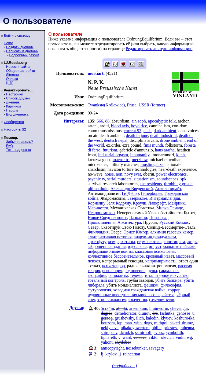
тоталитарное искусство (167, 275)
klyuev (166, 318)
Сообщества (14, 122)
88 (107, 121)
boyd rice (139, 126)
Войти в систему (17, 36)
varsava (139, 337)
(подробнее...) (124, 365)
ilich (140, 318)
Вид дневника (17, 114)
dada (148, 130)
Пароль (12, 110)
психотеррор (113, 265)
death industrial (163, 135)
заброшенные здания (107, 246)
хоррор (174, 290)
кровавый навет (160, 256)
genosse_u (185, 313)
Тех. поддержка (18, 150)
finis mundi (153, 145)
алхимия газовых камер (171, 232)
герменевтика (149, 241)
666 (100, 121)
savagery (156, 348)
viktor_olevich (161, 337)
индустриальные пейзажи (172, 246)
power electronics (171, 174)
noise (109, 174)
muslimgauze (152, 164)
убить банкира (168, 280)
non (119, 174)
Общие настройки (20, 71)
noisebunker (136, 348)
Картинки (13, 106)
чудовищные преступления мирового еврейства (131, 294)
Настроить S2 (15, 129)
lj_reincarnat (129, 354)
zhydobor (123, 342)
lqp (119, 323)
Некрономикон (101, 212)
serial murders (119, 179)
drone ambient (172, 140)
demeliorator (125, 313)
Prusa (132, 105)
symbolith (174, 332)
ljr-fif (9, 83)
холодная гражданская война (139, 290)
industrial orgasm (113, 155)
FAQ (9, 146)
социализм (118, 275)
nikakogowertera (135, 327)
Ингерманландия (164, 198)
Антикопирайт (168, 188)
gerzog (107, 318)
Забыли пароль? (19, 142)
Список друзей (18, 98)
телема (136, 275)
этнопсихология (111, 299)
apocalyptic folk (162, 121)
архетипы (126, 241)
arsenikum (138, 308)
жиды (192, 241)
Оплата (12, 79)
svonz (159, 332)
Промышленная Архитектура (114, 222)
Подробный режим (24, 55)
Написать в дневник (22, 51)
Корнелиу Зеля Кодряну (109, 203)
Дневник (12, 102)
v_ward (124, 337)
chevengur (179, 308)
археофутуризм (101, 241)
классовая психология (155, 251)
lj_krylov (108, 354)
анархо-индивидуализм (155, 237)
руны (152, 270)
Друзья (76, 307)
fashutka (167, 313)
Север (93, 227)
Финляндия (98, 232)
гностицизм (174, 241)
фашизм (151, 285)
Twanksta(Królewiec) (106, 105)
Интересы (73, 121)
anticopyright (112, 348)
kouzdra (108, 323)
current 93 (132, 130)
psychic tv (96, 179)
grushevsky (124, 318)
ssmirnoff (143, 332)
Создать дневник (19, 47)
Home (8, 43)
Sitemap (12, 75)
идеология (137, 246)
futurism (109, 150)
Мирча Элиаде (169, 208)
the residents (151, 183)
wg (189, 337)
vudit (180, 337)
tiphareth (108, 337)
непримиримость (160, 261)
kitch (180, 155)
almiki (121, 308)
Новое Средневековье (107, 217)
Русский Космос (174, 222)
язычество (137, 299)
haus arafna (165, 150)
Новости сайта (18, 67)
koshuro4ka (184, 318)
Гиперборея (151, 193)
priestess (171, 327)
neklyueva (110, 327)
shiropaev (109, 332)
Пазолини (138, 217)
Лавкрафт (157, 203)
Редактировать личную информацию (159, 48)
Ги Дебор (130, 193)
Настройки (14, 94)
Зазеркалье (137, 198)
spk (183, 179)
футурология (99, 290)
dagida (106, 313)
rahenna (187, 327)
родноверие (134, 270)
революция (112, 270)
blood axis (120, 126)
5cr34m (107, 308)
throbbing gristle (178, 183)
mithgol (160, 323)
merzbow (140, 159)
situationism (144, 179)
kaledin (152, 318)
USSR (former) (152, 105)
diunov (144, 313)
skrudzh (126, 332)
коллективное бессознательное (116, 256)
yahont (107, 342)
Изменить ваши (162, 300)
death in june (137, 135)
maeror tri (121, 159)
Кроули (139, 203)
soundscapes (167, 179)
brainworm (158, 308)
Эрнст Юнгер (136, 232)
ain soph (138, 121)
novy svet (132, 174)
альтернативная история (110, 237)
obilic (156, 327)
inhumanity (139, 155)
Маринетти (98, 208)
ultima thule (98, 188)
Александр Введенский (132, 188)
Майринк (176, 203)
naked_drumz (181, 323)
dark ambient (165, 130)
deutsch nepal (116, 140)
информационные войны (110, 251)
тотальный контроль (106, 280)
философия (171, 285)
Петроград (158, 217)
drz (154, 313)
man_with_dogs (138, 323)
